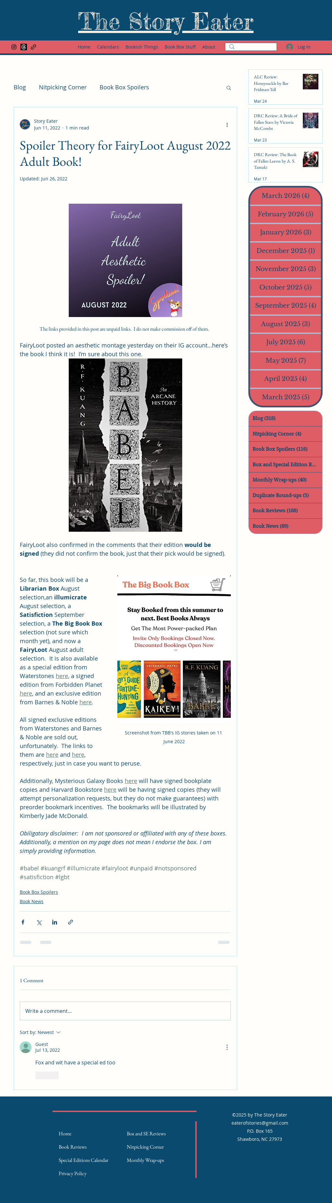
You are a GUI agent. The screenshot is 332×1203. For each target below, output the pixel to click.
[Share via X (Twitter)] (39, 922)
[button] (229, 87)
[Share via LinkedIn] (55, 922)
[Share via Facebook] (23, 922)
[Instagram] (14, 47)
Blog (20, 87)
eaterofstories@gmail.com (259, 1123)
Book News (31, 901)
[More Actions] (227, 1047)
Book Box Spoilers (124, 87)
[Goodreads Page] (33, 47)
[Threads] (23, 47)
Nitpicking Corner (63, 87)
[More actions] (227, 124)
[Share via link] (70, 922)
